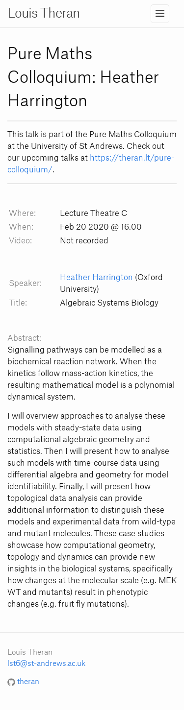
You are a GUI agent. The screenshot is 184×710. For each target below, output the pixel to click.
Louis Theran (43, 13)
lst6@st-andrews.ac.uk (46, 663)
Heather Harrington (96, 278)
